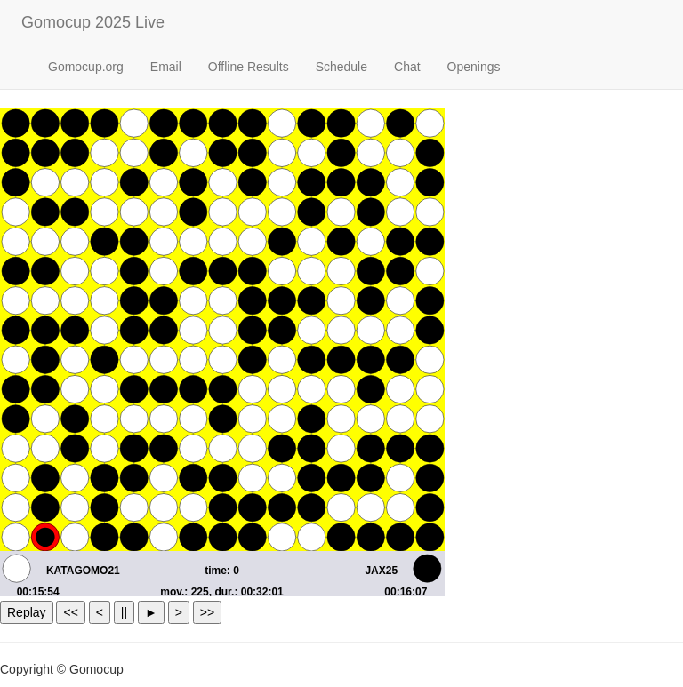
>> (207, 612)
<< (70, 612)
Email (165, 67)
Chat (407, 67)
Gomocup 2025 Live (93, 22)
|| (124, 612)
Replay (26, 612)
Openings (474, 67)
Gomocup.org (86, 67)
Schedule (341, 67)
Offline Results (248, 67)
